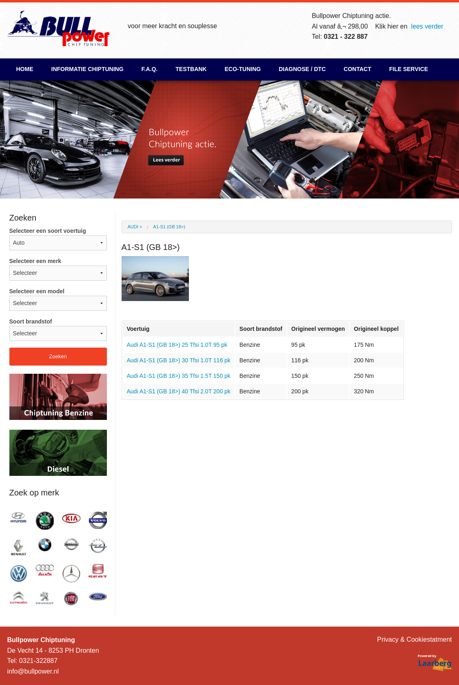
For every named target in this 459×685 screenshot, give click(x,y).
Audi (133, 226)
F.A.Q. (150, 69)
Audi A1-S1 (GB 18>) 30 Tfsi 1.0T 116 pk (179, 360)
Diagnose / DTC (302, 69)
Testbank (190, 69)
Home (24, 69)
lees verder (427, 26)
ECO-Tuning (242, 69)
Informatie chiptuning (87, 69)
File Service (408, 69)
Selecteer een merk (58, 269)
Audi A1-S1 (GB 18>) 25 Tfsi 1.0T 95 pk (177, 344)
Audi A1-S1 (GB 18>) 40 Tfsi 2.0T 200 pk (179, 391)
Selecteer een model (58, 299)
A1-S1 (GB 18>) (169, 226)
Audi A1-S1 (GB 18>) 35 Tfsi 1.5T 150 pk (179, 376)
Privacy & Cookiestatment (414, 639)
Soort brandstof (58, 329)
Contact (357, 69)
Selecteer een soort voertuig (58, 239)
